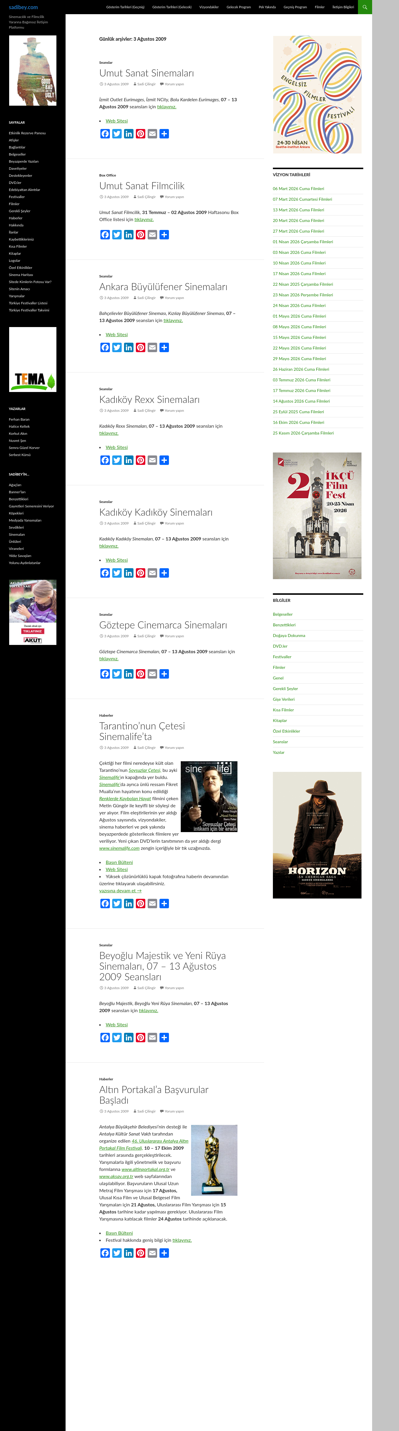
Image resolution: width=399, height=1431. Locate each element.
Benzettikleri (284, 624)
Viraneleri (16, 548)
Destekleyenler (20, 175)
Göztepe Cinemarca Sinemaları (163, 624)
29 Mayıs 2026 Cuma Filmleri (299, 358)
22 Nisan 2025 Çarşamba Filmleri (303, 284)
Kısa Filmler (283, 709)
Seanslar (106, 62)
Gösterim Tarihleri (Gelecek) (172, 7)
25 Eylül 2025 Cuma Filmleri (298, 411)
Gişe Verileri (284, 699)
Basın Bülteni (119, 862)
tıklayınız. (166, 106)
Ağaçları (15, 485)
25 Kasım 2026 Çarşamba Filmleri (303, 432)
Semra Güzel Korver (24, 447)
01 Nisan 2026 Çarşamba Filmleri (303, 241)
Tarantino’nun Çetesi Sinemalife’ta (142, 731)
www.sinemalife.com (119, 848)
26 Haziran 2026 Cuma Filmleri (301, 369)
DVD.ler (280, 645)
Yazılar (278, 752)
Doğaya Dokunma (289, 635)
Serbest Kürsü (19, 455)
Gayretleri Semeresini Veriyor (31, 506)
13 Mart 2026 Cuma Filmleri (298, 209)
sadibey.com (23, 7)
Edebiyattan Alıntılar (24, 189)
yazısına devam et (120, 890)
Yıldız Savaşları (20, 555)
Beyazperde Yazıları (24, 161)
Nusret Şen (17, 440)
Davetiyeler (18, 168)
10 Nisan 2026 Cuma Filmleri (299, 262)
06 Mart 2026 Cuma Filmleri (298, 188)
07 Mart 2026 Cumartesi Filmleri (302, 199)
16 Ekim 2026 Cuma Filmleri (298, 422)
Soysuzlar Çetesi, (145, 770)
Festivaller (282, 656)
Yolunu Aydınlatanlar (24, 563)
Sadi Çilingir (146, 84)
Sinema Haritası (21, 274)
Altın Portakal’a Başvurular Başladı (153, 1094)
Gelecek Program (239, 7)
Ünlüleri (15, 541)
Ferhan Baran (19, 419)
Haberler (106, 715)
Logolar (14, 260)
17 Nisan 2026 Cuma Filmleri (299, 273)
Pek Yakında (267, 7)
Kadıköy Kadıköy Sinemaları (156, 512)
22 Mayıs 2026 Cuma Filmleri (299, 347)
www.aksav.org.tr (116, 1176)
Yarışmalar (17, 296)
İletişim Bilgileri (343, 7)
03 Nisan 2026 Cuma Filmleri (299, 252)
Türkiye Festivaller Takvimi (29, 310)
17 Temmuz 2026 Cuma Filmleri (301, 390)
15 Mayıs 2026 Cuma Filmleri (299, 337)
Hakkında (16, 225)
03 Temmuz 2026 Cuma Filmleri (301, 379)
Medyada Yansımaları (25, 520)
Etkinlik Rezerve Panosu (27, 133)
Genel (278, 677)
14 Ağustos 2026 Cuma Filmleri (301, 401)
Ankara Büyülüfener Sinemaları (163, 286)
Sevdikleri (16, 527)
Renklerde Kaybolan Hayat (125, 798)
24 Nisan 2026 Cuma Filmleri (299, 305)
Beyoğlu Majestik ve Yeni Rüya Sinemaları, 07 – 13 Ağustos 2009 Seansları (162, 965)
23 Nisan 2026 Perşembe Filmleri (303, 294)
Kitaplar (280, 720)
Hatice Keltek (19, 426)
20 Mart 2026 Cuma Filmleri (298, 220)
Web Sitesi (117, 120)
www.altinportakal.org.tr (146, 1169)
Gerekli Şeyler (285, 688)
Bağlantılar (17, 147)
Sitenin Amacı (19, 289)
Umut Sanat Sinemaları (146, 73)
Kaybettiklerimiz (21, 239)
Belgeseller (283, 614)
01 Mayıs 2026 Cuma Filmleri (299, 315)
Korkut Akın (18, 433)
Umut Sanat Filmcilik (142, 185)
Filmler (320, 7)
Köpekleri (16, 513)
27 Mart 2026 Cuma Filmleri (298, 230)
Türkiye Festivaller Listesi (28, 303)
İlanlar (13, 232)
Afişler (14, 140)
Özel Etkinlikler (286, 731)
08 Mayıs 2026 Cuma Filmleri (299, 326)
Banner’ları (17, 492)
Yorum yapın (174, 84)
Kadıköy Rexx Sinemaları (149, 399)
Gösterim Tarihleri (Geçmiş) (125, 7)
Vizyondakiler (209, 7)
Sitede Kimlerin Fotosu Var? (30, 282)
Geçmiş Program (295, 7)
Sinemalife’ (109, 777)
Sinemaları (17, 534)
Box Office (107, 175)
